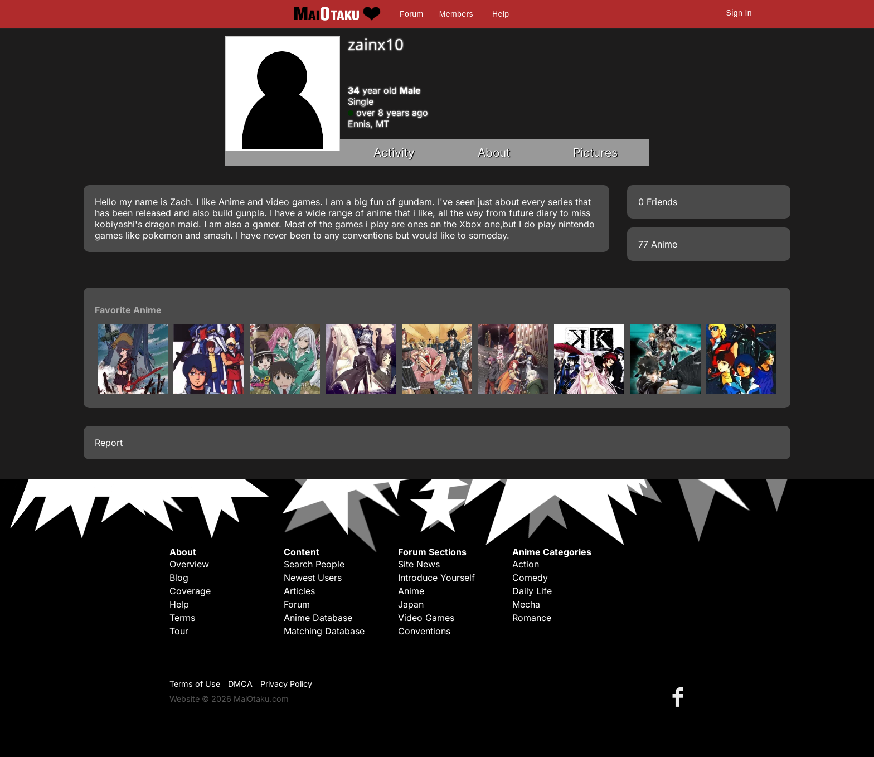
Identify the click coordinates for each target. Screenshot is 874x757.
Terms (182, 617)
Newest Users (313, 577)
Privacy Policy (286, 683)
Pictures (595, 152)
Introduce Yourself (436, 577)
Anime (411, 590)
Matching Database (324, 631)
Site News (419, 564)
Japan (411, 604)
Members (456, 13)
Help (500, 13)
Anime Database (318, 617)
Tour (178, 631)
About (494, 152)
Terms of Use (194, 683)
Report (109, 442)
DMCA (240, 683)
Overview (189, 564)
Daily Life (532, 590)
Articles (299, 590)
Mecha (526, 604)
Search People (314, 564)
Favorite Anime (128, 310)
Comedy (530, 577)
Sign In (739, 12)
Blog (178, 577)
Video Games (426, 617)
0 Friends (657, 201)
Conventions (424, 631)
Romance (531, 617)
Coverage (190, 590)
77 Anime (657, 244)
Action (525, 564)
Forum (411, 13)
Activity (394, 152)
